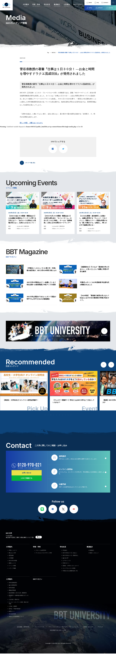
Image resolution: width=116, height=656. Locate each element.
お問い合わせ (26, 475)
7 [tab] (62, 417)
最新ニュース (12, 565)
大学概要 (11, 560)
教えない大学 (12, 555)
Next (111, 367)
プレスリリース (39, 629)
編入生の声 (65, 560)
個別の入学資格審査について (16, 619)
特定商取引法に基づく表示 (58, 632)
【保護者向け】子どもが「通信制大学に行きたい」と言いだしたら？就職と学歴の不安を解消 (94, 272)
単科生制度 (12, 590)
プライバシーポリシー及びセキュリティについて (63, 629)
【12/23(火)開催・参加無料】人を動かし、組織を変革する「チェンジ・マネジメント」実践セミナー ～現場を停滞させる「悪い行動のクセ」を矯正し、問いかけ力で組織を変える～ (93, 223)
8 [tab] (65, 417)
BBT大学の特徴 (13, 563)
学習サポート (66, 565)
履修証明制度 (12, 593)
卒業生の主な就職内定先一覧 (70, 573)
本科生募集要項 (13, 585)
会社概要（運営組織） (23, 629)
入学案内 (9, 581)
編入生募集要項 (13, 587)
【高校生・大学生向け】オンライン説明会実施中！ (70, 403)
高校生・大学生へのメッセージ (71, 568)
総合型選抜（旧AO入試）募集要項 (18, 595)
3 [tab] (51, 417)
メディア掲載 (12, 570)
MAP (39, 539)
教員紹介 (90, 549)
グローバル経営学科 (41, 553)
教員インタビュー (94, 555)
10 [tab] (71, 417)
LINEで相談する (26, 481)
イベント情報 (12, 568)
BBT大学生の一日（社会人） (70, 555)
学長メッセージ (13, 553)
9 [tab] (68, 417)
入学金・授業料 (13, 608)
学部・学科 (37, 549)
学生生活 (63, 549)
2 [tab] (48, 417)
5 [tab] (57, 417)
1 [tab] (45, 417)
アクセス (100, 629)
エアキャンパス (67, 563)
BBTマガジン (37, 581)
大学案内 (9, 549)
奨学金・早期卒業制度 (14, 611)
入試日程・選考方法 (14, 602)
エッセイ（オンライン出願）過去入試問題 (18, 605)
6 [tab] (59, 417)
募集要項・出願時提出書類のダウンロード (18, 598)
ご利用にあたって (88, 629)
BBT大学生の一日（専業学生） (71, 558)
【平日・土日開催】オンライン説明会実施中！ (19, 403)
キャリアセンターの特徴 (69, 570)
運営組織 (11, 558)
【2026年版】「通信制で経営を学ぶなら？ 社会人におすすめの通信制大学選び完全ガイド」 (94, 300)
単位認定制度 (12, 616)
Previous (103, 367)
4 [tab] (54, 417)
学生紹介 (65, 553)
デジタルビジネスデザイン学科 (44, 555)
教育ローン (12, 614)
